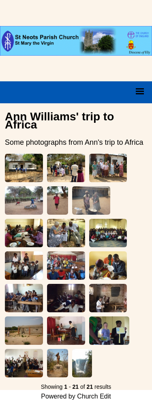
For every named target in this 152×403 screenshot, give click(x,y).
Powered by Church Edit (76, 396)
